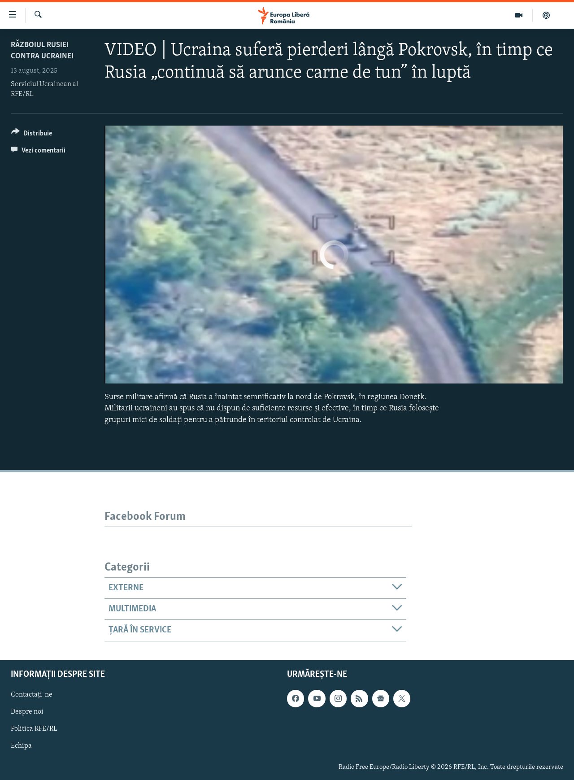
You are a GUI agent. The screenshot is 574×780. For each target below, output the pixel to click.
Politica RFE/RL (34, 728)
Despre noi (27, 711)
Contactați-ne (31, 694)
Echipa (21, 745)
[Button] (31, 135)
